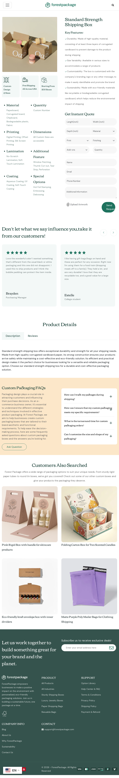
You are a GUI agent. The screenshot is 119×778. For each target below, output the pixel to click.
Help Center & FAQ (90, 689)
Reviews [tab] (33, 336)
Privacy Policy (88, 700)
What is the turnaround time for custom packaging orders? (86, 423)
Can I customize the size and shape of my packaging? (86, 436)
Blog (4, 729)
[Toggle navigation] (7, 5)
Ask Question (14, 446)
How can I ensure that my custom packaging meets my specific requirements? (88, 409)
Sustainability (8, 746)
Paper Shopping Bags (52, 706)
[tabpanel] (59, 357)
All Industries (48, 689)
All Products (47, 683)
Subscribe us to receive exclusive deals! (86, 640)
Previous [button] (103, 232)
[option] (30, 44)
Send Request (110, 207)
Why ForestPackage (12, 740)
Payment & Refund (90, 712)
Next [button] (113, 232)
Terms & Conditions (91, 694)
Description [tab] (13, 336)
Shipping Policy (88, 706)
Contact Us (7, 752)
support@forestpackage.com (58, 729)
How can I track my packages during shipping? (84, 396)
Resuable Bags (49, 712)
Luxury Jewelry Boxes (52, 700)
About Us (6, 735)
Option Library (88, 683)
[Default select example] (104, 131)
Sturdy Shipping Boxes (53, 694)
